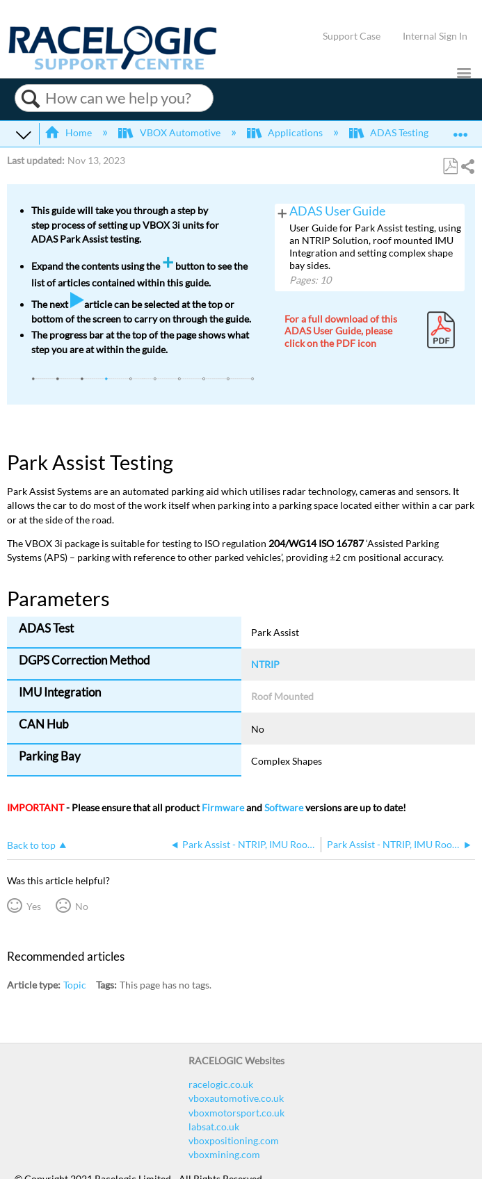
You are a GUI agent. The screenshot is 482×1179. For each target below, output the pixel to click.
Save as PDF (450, 166)
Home (69, 132)
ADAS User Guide (337, 211)
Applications (286, 132)
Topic (74, 985)
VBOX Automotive (170, 132)
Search (30, 99)
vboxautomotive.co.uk (236, 1098)
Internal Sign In (435, 36)
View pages (282, 212)
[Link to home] (112, 66)
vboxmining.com (224, 1154)
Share (467, 166)
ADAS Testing (390, 132)
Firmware (223, 807)
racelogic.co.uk (220, 1084)
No (81, 906)
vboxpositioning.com (233, 1140)
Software (283, 807)
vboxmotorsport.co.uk (236, 1113)
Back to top (31, 845)
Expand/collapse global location (460, 129)
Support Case (351, 36)
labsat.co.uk (213, 1126)
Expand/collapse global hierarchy (24, 134)
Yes (33, 906)
